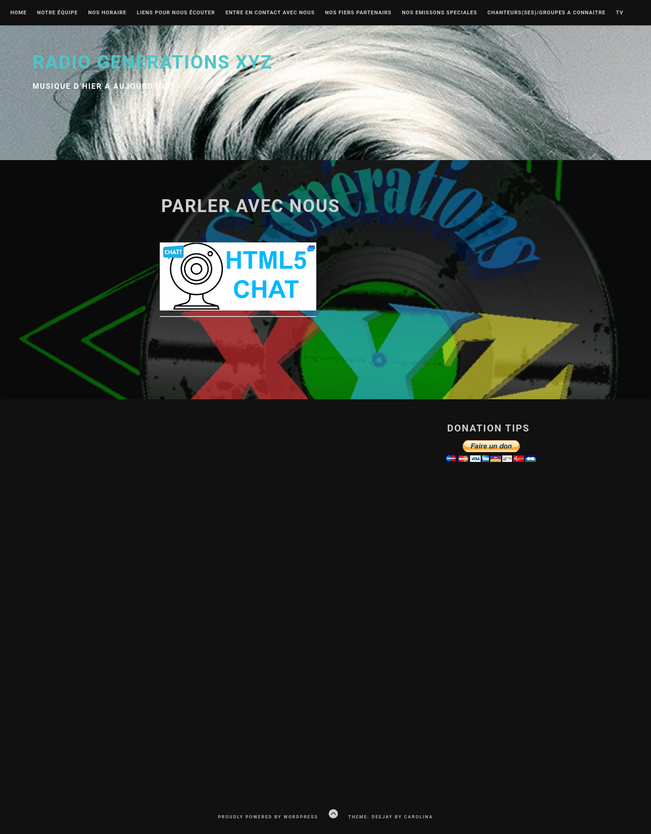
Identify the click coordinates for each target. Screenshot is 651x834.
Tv (619, 13)
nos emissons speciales (439, 13)
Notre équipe (57, 13)
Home (18, 13)
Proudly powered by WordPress (268, 816)
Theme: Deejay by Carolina (390, 816)
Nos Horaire (107, 13)
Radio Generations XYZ (153, 62)
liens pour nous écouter (176, 13)
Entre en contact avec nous (270, 13)
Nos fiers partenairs (358, 13)
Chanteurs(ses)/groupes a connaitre (547, 13)
